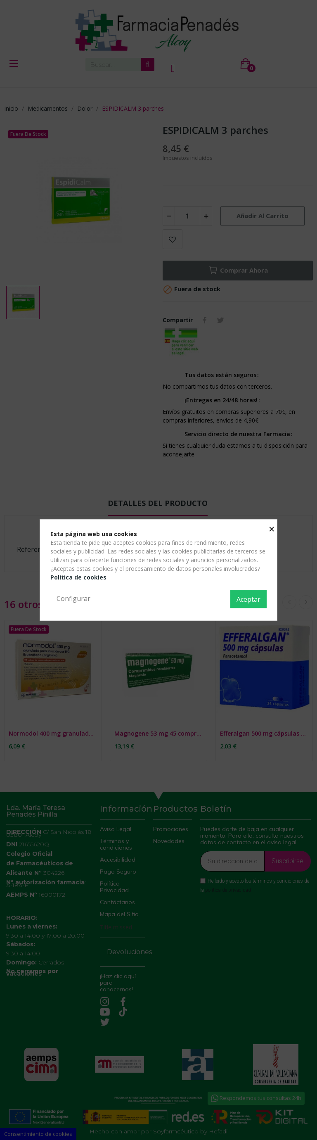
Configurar (73, 598)
